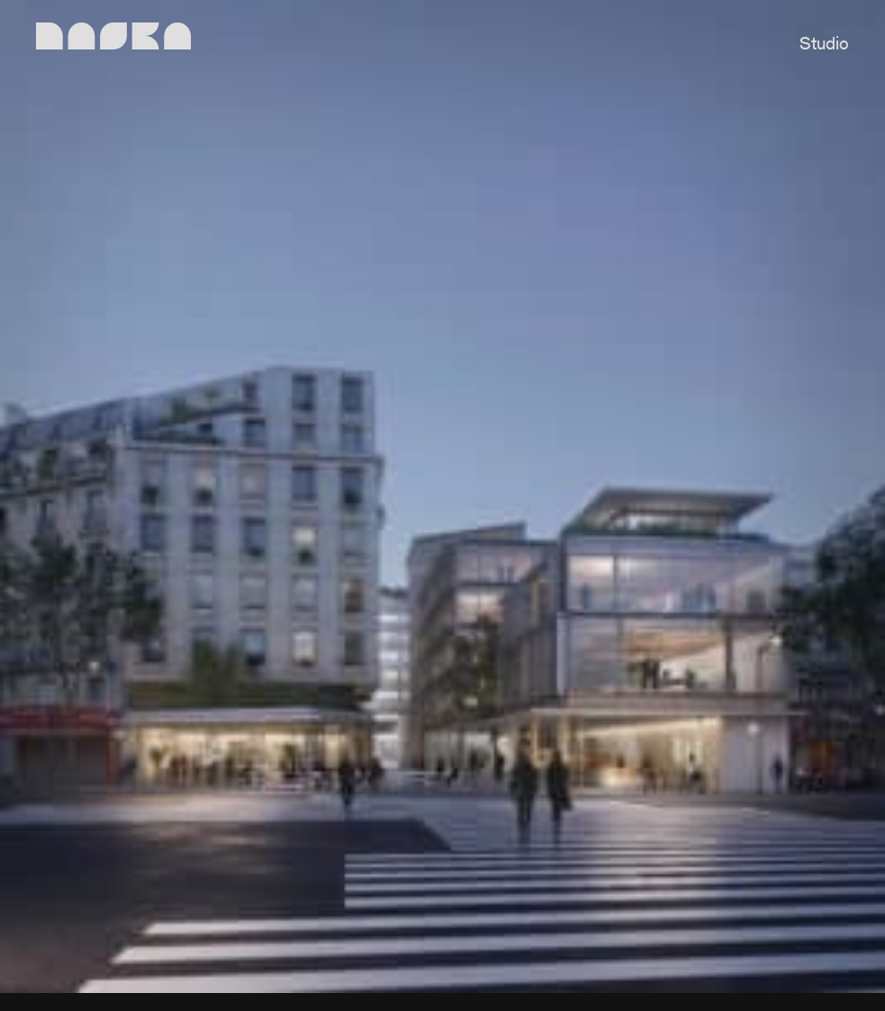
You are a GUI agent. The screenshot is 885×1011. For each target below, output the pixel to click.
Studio (824, 45)
